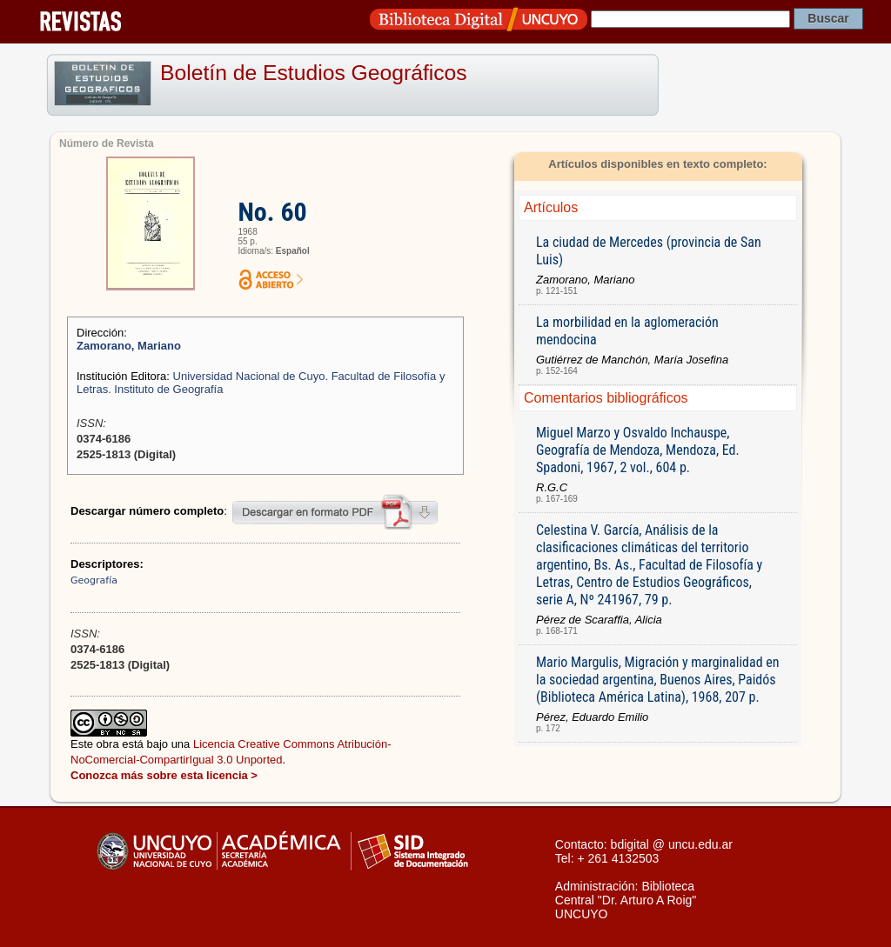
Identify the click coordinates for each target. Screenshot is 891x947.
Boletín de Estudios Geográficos (313, 72)
